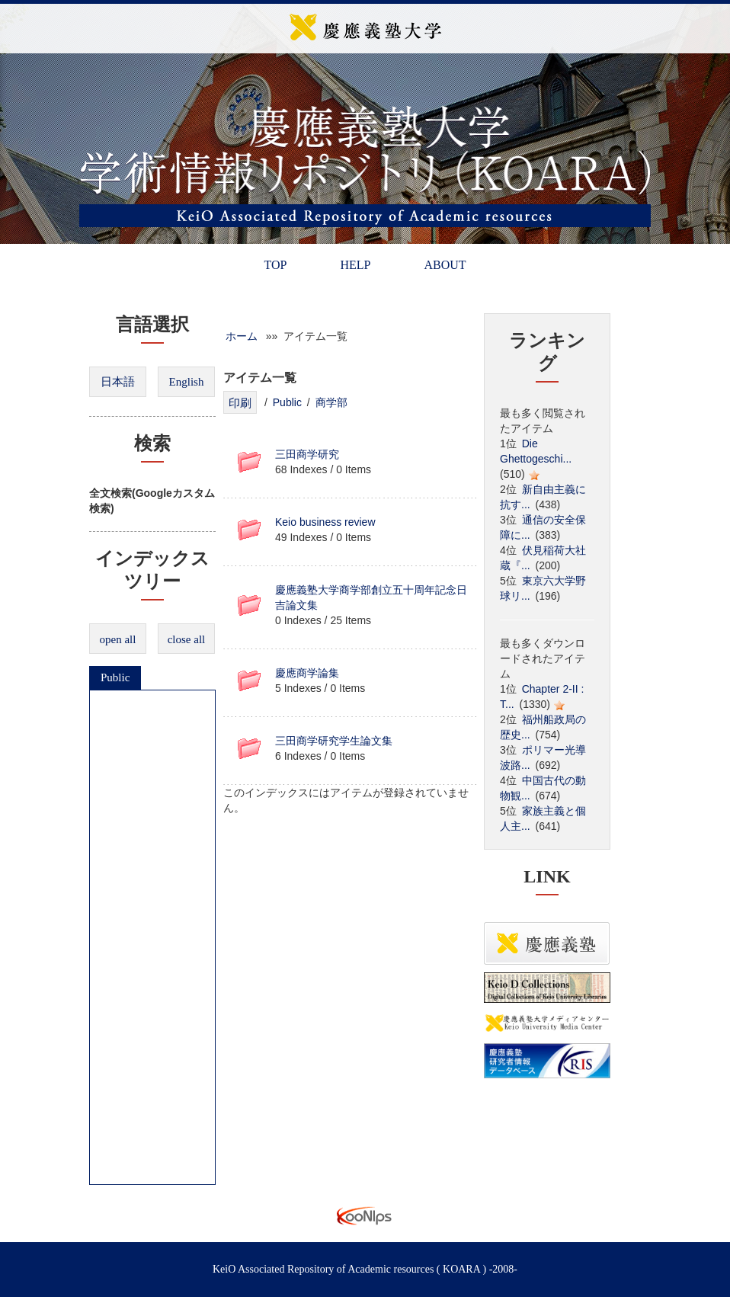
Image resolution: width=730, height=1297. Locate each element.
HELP (355, 264)
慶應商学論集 (307, 673)
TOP (275, 264)
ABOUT (445, 264)
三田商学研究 (307, 454)
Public (115, 677)
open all (118, 639)
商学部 (331, 402)
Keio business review (325, 522)
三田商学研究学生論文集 (333, 741)
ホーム (242, 336)
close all (187, 639)
